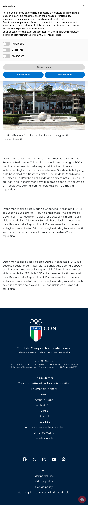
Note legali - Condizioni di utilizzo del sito (44, 492)
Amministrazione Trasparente (44, 427)
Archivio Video (44, 399)
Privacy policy (44, 481)
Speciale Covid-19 (44, 438)
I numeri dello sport (44, 388)
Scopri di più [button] (44, 67)
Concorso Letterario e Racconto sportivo (44, 383)
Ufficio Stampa (44, 377)
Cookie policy (44, 487)
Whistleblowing (44, 432)
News (44, 394)
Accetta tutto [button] (65, 74)
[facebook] (24, 460)
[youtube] (54, 460)
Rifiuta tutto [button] (23, 74)
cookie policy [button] (60, 19)
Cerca (44, 410)
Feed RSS (44, 421)
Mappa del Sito (44, 476)
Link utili (44, 416)
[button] (83, 5)
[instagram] (44, 460)
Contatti (44, 470)
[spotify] (63, 460)
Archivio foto (44, 405)
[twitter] (34, 457)
